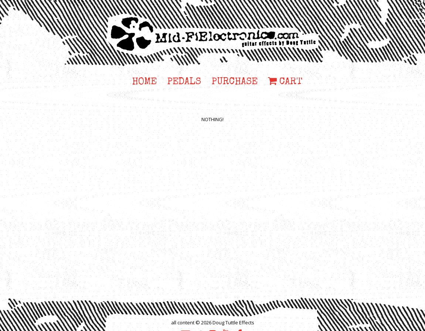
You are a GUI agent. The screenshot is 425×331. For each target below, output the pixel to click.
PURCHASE (234, 82)
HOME (144, 82)
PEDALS (184, 82)
